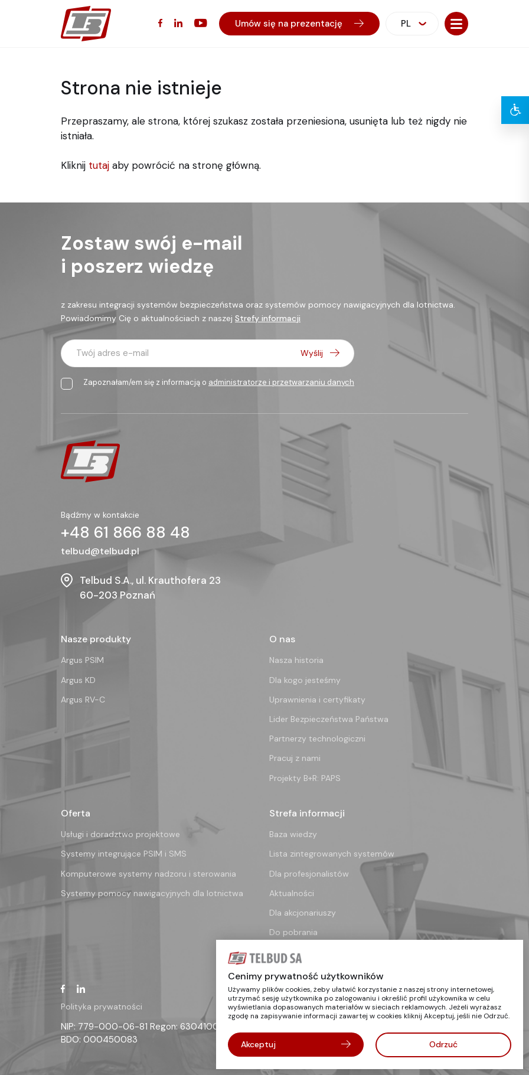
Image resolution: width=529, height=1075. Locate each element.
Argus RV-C (83, 699)
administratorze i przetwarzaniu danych (281, 382)
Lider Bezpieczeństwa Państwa (328, 719)
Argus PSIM (82, 660)
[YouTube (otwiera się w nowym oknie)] (200, 23)
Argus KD (78, 679)
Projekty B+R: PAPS (305, 777)
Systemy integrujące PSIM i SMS (124, 853)
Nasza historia (296, 660)
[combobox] (412, 23)
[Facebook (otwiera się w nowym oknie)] (160, 23)
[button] (456, 23)
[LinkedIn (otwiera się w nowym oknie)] (178, 23)
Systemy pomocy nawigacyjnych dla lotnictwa (152, 892)
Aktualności (291, 892)
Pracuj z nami (295, 758)
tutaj (99, 165)
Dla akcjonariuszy (302, 912)
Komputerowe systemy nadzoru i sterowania (148, 873)
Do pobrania (293, 932)
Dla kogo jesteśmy (305, 679)
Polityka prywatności (101, 1006)
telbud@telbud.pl (100, 551)
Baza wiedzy (293, 834)
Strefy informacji (268, 318)
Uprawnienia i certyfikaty (317, 699)
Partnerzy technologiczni (317, 738)
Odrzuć (443, 1044)
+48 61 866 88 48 (126, 532)
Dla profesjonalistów (309, 873)
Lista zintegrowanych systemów (331, 853)
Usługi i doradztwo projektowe (120, 834)
